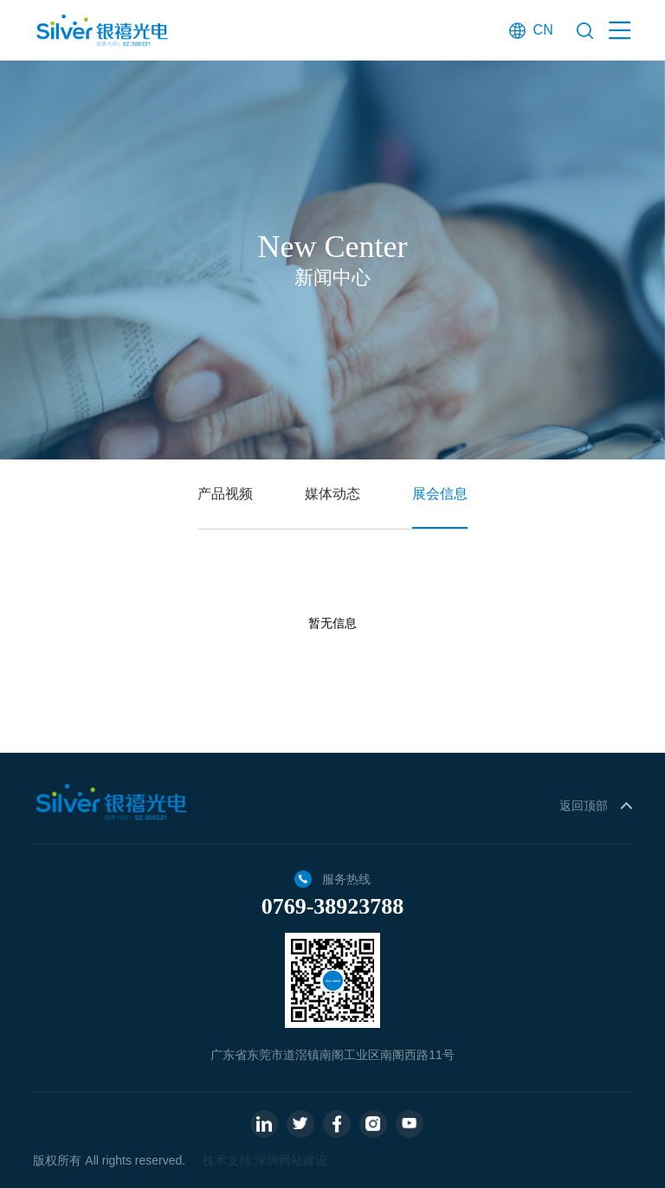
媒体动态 (332, 493)
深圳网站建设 (291, 1160)
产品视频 (225, 493)
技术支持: (229, 1160)
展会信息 (440, 493)
